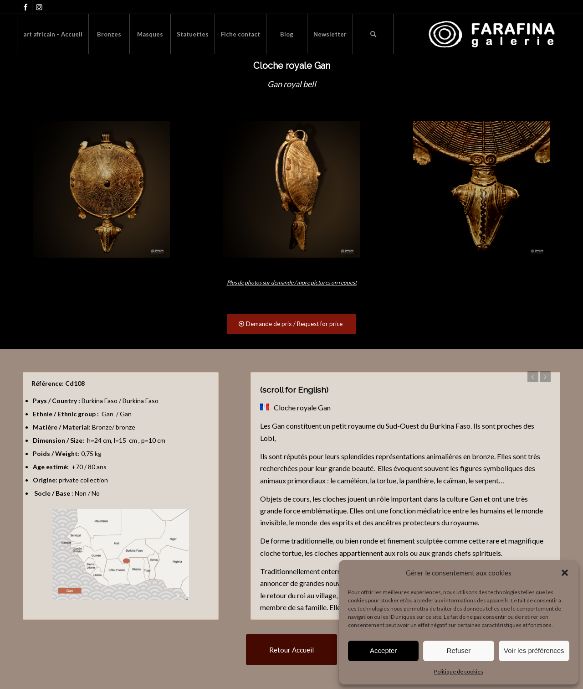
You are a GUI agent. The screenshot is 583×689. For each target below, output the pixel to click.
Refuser (459, 650)
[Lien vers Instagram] (39, 7)
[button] (564, 572)
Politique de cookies (458, 671)
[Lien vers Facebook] (25, 7)
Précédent (532, 376)
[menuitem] (52, 34)
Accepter (383, 650)
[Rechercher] (373, 34)
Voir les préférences (534, 650)
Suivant (545, 376)
